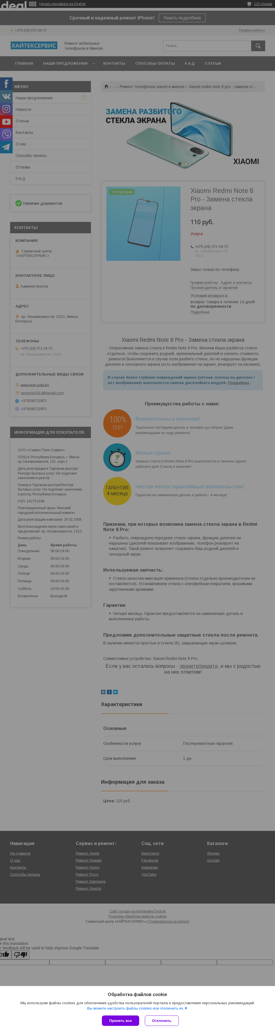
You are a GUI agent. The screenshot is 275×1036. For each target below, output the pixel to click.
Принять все (120, 1021)
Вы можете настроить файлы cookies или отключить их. (135, 1008)
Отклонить (161, 1021)
